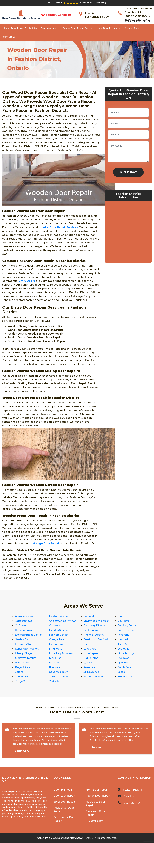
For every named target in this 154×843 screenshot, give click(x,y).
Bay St (121, 616)
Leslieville (123, 648)
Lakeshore (89, 648)
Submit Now (128, 172)
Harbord (123, 639)
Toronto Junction (93, 676)
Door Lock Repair (64, 795)
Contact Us (9, 37)
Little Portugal (126, 653)
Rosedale (89, 667)
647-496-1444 (137, 20)
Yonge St (20, 681)
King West (55, 648)
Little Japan (90, 653)
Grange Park (56, 639)
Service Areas (132, 28)
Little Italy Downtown (62, 653)
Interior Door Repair (98, 795)
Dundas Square (58, 630)
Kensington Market (27, 648)
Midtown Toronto (26, 658)
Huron (87, 644)
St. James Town (58, 672)
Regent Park (22, 667)
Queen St (123, 662)
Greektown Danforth (96, 639)
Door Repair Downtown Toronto (75, 838)
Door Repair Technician (24, 28)
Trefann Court (126, 676)
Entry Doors (27, 280)
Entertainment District (28, 634)
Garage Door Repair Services (78, 28)
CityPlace (123, 620)
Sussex (122, 672)
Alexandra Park (24, 616)
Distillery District (128, 625)
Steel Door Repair (64, 801)
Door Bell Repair (63, 789)
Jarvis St (123, 644)
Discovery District (94, 625)
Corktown (55, 625)
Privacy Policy (94, 820)
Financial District (93, 634)
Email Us (129, 796)
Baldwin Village (58, 616)
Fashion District (58, 634)
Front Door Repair (97, 789)
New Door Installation (110, 28)
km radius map (128, 232)
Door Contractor (50, 28)
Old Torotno (90, 658)
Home (6, 28)
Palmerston (22, 662)
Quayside (89, 662)
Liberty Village (23, 653)
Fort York (123, 634)
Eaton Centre (126, 630)
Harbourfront (57, 644)
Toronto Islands (58, 676)
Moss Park (55, 658)
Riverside (54, 667)
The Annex (21, 676)
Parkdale (54, 662)
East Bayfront (91, 630)
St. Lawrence (91, 672)
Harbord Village (24, 644)
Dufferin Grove (24, 630)
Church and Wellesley (96, 620)
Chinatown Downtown (63, 620)
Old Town (123, 658)
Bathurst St (90, 616)
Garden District (24, 639)
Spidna (19, 672)
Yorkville (54, 681)
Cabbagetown (24, 620)
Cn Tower (21, 625)
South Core (124, 667)
